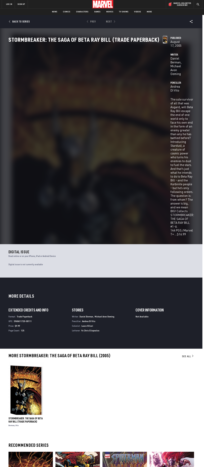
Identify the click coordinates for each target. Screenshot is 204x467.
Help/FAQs (33, 429)
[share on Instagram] (181, 432)
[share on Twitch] (190, 439)
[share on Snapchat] (172, 439)
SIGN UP (21, 4)
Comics (66, 11)
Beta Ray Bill (62, 393)
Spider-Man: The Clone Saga (117, 393)
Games (97, 11)
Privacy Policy (41, 459)
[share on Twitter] (172, 432)
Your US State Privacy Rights (62, 459)
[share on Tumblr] (190, 432)
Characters (82, 11)
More (149, 11)
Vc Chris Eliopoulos (90, 223)
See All (188, 249)
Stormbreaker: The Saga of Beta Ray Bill (30, 393)
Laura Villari (87, 219)
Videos (137, 11)
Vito (17, 318)
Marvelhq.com (66, 433)
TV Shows (124, 11)
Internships (34, 438)
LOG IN (9, 4)
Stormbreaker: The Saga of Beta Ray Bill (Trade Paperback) (26, 313)
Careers (32, 433)
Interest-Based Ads (157, 459)
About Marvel (35, 424)
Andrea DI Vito (138, 76)
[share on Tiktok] (163, 445)
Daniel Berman (76, 76)
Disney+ (62, 429)
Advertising (65, 424)
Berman (12, 318)
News (54, 11)
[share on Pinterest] (181, 439)
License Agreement (137, 459)
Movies (109, 11)
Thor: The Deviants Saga (162, 393)
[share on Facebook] (164, 432)
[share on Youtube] (163, 439)
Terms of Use (26, 459)
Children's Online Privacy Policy (112, 459)
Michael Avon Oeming (102, 76)
